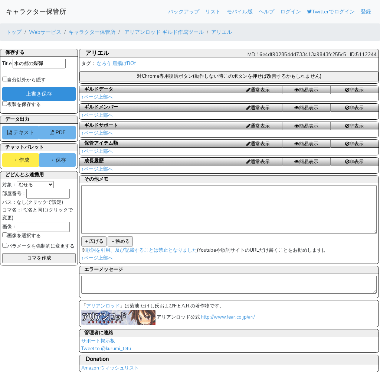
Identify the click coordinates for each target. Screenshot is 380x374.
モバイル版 (240, 11)
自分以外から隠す (24, 80)
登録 (366, 11)
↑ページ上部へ (97, 97)
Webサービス (45, 32)
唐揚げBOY (124, 63)
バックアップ (183, 11)
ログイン (290, 11)
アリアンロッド (103, 306)
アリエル (221, 32)
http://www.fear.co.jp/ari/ (228, 317)
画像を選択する (21, 235)
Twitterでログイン (331, 11)
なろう (104, 63)
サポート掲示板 (98, 341)
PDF (57, 132)
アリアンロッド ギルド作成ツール (163, 32)
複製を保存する (21, 104)
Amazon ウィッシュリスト (110, 368)
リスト (213, 11)
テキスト (20, 132)
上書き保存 (39, 93)
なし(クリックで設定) (40, 202)
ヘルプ (266, 11)
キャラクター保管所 (36, 11)
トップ (14, 32)
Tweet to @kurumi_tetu (106, 348)
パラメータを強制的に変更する (38, 246)
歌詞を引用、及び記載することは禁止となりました (141, 250)
